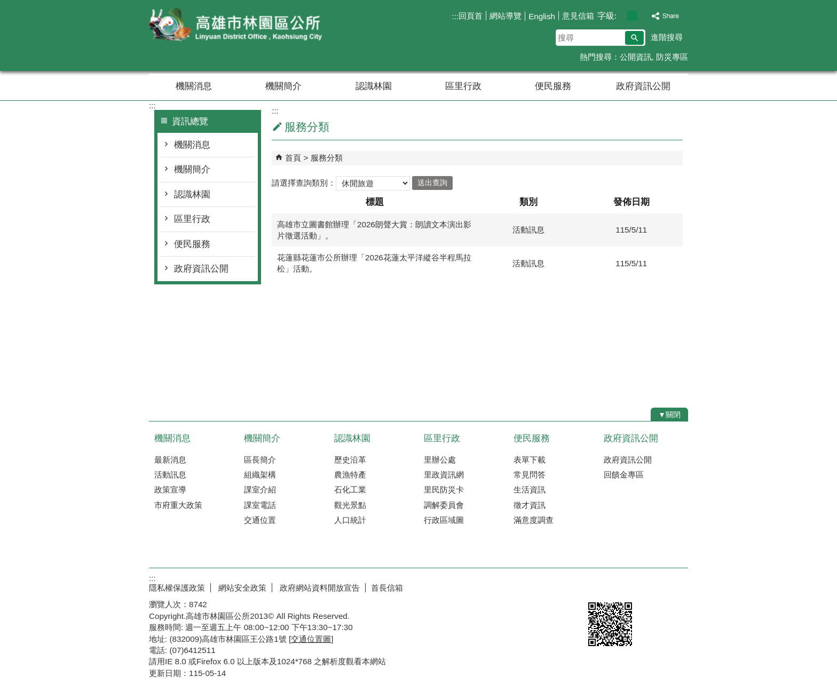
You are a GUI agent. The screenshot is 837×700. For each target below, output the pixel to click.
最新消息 (170, 459)
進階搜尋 (667, 37)
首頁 (293, 157)
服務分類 (327, 157)
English (541, 16)
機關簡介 (283, 86)
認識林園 (374, 86)
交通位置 (260, 519)
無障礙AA (649, 586)
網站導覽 (505, 15)
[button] (634, 38)
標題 (375, 202)
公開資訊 (636, 56)
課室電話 (260, 505)
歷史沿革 (350, 459)
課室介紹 (260, 489)
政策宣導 (170, 489)
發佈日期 (631, 202)
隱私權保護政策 (177, 587)
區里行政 (463, 86)
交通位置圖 (311, 638)
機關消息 (194, 86)
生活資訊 (530, 489)
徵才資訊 (530, 505)
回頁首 (471, 15)
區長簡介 (260, 459)
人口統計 (350, 519)
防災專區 (672, 56)
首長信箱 (387, 587)
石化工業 (350, 489)
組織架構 (260, 474)
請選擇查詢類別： (304, 182)
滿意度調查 (534, 519)
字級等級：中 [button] (632, 16)
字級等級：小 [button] (621, 15)
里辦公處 (440, 459)
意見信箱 (578, 15)
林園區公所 (239, 26)
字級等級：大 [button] (643, 15)
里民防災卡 (444, 489)
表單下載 (530, 459)
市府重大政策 (178, 505)
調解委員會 (444, 505)
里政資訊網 (444, 474)
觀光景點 (350, 505)
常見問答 (530, 474)
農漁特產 (350, 474)
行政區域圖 (444, 519)
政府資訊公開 (643, 86)
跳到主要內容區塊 (5, 5)
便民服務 (553, 86)
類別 (528, 202)
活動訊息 (170, 474)
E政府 (596, 586)
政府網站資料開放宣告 (319, 587)
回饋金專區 (624, 474)
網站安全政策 (241, 587)
